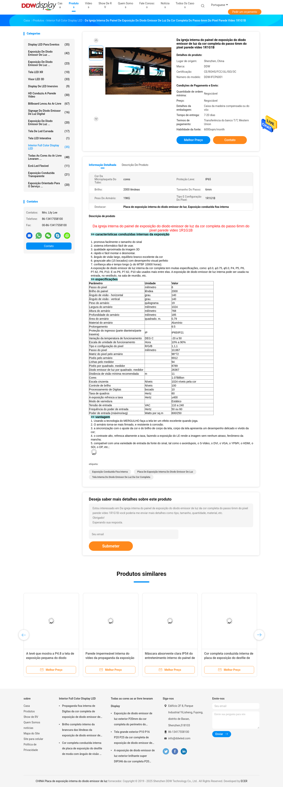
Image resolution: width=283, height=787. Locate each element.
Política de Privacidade (31, 747)
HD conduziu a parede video (49, 95)
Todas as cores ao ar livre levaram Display (132, 702)
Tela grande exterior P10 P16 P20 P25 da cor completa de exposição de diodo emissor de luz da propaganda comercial (133, 738)
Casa (27, 705)
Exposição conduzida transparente (49, 174)
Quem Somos (32, 722)
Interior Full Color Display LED (49, 147)
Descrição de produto (135, 164)
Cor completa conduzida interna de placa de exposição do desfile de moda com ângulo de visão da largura (82, 749)
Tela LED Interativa (49, 138)
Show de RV (31, 716)
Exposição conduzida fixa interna (110, 471)
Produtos (29, 711)
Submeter (110, 546)
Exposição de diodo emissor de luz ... (49, 53)
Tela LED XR (49, 72)
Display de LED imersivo (49, 86)
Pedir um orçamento (244, 11)
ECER (244, 781)
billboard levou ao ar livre (49, 104)
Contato (49, 246)
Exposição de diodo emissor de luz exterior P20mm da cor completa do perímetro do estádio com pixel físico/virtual (133, 719)
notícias (28, 727)
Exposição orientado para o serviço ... (49, 185)
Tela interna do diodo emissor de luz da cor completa (121, 477)
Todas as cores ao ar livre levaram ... (49, 157)
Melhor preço (193, 140)
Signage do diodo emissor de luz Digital (49, 112)
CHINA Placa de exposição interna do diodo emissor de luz (72, 781)
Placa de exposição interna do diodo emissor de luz (165, 471)
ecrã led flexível (49, 166)
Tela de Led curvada (49, 131)
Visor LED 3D (49, 79)
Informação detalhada (102, 164)
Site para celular (33, 739)
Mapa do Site (32, 733)
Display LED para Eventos (49, 44)
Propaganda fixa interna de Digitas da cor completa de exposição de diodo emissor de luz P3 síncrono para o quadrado (82, 712)
